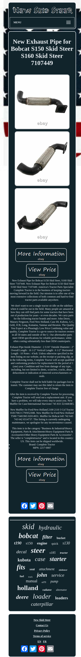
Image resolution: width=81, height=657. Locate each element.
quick (55, 543)
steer (38, 550)
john (42, 575)
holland (27, 587)
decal (21, 551)
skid (28, 526)
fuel (22, 576)
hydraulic (50, 527)
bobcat (28, 536)
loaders (61, 598)
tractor (64, 552)
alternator (61, 589)
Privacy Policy (42, 630)
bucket (61, 538)
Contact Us (42, 625)
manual (31, 581)
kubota (24, 560)
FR (44, 641)
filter (47, 537)
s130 (66, 543)
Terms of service (42, 636)
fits (21, 567)
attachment (46, 569)
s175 (44, 582)
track (30, 577)
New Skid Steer (42, 619)
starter (58, 558)
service (57, 575)
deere (22, 597)
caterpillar (42, 604)
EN (39, 641)
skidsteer (63, 570)
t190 (17, 543)
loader (42, 596)
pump (54, 581)
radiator (47, 589)
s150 (29, 543)
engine (42, 543)
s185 (52, 552)
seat (32, 569)
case (40, 559)
